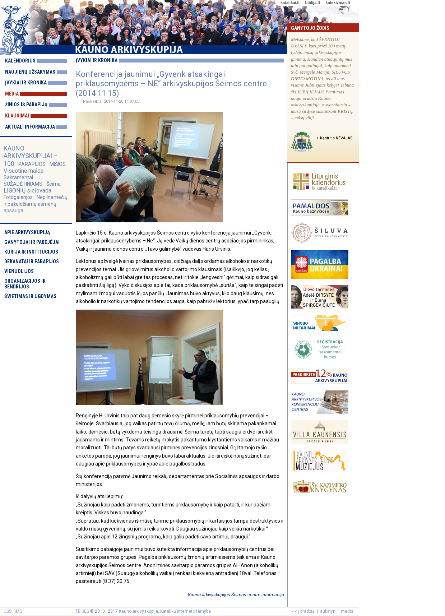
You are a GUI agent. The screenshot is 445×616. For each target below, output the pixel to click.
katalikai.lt (290, 2)
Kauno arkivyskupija (138, 611)
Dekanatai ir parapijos (31, 261)
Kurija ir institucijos (31, 252)
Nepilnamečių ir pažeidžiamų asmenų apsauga (36, 203)
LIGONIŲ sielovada (27, 190)
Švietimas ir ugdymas (30, 296)
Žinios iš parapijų (26, 104)
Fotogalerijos (18, 197)
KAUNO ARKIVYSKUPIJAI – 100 (31, 155)
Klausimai (17, 116)
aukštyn (327, 611)
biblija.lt (312, 2)
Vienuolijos (19, 271)
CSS (7, 611)
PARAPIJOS (32, 164)
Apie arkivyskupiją (27, 232)
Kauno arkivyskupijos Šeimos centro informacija (236, 594)
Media (12, 94)
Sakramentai (18, 177)
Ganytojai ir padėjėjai (32, 242)
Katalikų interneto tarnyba (185, 611)
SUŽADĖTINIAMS (23, 184)
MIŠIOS (58, 164)
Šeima (53, 184)
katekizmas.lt (337, 2)
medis (347, 611)
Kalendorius (20, 61)
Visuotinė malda (23, 170)
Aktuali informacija (30, 127)
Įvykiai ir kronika (26, 82)
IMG (18, 611)
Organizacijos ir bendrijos (25, 284)
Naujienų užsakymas (30, 72)
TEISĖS (82, 611)
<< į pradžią (303, 611)
